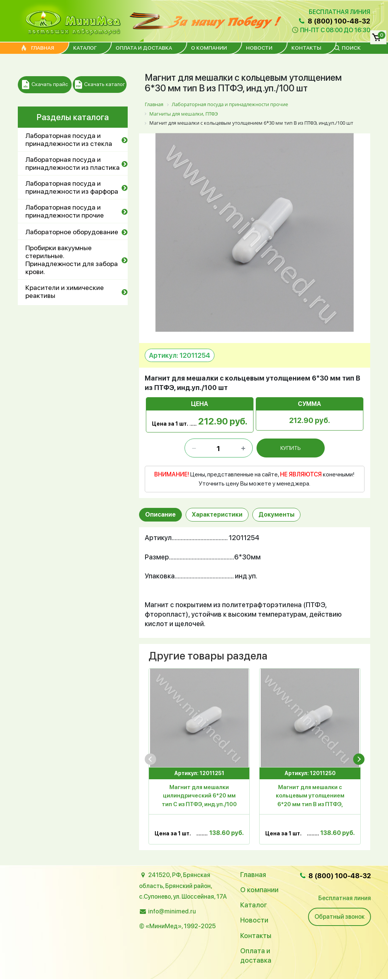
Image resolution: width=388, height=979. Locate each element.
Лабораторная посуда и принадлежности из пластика (72, 163)
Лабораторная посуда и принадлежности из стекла (68, 139)
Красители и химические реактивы (64, 291)
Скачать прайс (45, 84)
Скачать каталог (100, 84)
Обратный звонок (339, 916)
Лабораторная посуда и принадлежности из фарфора (71, 187)
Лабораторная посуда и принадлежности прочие (64, 211)
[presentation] (150, 759)
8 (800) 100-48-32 (333, 21)
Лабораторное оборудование (71, 232)
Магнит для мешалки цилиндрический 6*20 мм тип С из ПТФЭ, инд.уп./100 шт (199, 797)
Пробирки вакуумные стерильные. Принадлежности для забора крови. (71, 260)
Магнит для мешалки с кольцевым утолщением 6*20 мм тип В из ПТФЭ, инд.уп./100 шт (310, 797)
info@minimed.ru (172, 911)
